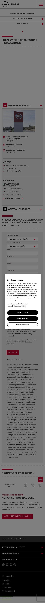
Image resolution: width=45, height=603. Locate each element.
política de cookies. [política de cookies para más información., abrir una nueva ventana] (19, 306)
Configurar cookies (22, 324)
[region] (23, 301)
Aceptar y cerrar (22, 312)
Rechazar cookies (22, 318)
